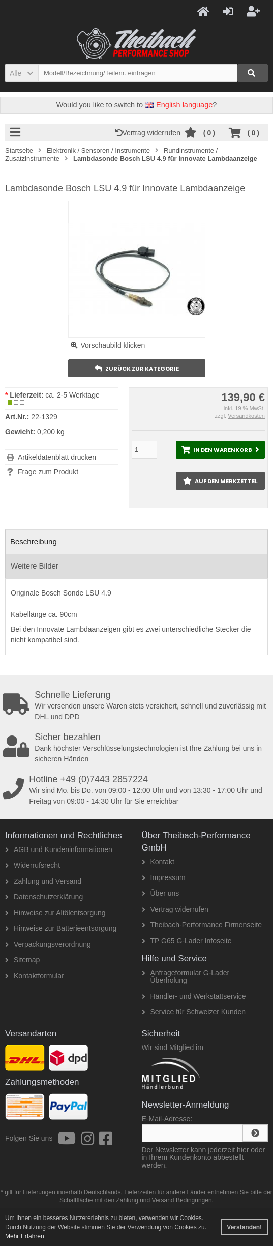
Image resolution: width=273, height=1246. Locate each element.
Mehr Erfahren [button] (24, 1236)
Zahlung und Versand (43, 881)
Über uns (160, 893)
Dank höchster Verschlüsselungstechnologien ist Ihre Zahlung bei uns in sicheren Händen (138, 747)
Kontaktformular (34, 976)
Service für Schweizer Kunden (194, 1012)
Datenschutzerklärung (44, 897)
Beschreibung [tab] (33, 541)
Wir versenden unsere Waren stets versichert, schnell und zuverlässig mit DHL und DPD (138, 705)
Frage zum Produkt (48, 472)
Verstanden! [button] (244, 1227)
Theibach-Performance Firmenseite (202, 925)
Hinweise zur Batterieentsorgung (60, 928)
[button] (21, 73)
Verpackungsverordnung (48, 944)
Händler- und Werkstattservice (194, 996)
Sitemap (22, 960)
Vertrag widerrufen (150, 133)
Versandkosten (246, 416)
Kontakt (158, 862)
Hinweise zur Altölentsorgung (55, 913)
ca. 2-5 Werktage (72, 395)
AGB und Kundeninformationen (58, 849)
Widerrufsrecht (32, 865)
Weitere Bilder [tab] (34, 565)
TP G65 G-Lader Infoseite (187, 941)
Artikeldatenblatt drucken (57, 457)
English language (179, 105)
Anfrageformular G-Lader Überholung (186, 976)
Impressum (164, 877)
